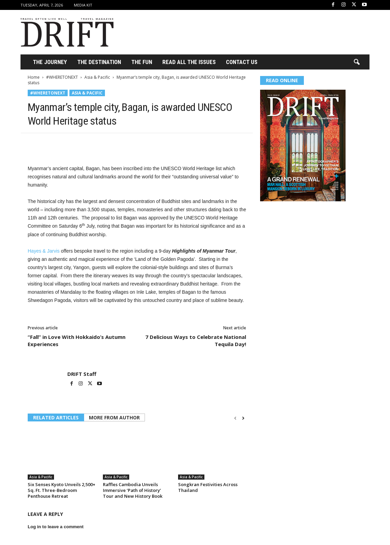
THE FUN (141, 62)
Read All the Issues (189, 62)
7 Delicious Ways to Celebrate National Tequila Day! (195, 340)
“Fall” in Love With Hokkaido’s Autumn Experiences (76, 340)
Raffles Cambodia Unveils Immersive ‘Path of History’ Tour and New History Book (132, 490)
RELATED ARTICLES (56, 417)
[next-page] (243, 418)
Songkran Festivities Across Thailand (208, 487)
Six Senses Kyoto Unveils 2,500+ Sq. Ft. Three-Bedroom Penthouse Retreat (61, 490)
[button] (356, 62)
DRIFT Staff (81, 373)
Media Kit (83, 5)
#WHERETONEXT (62, 77)
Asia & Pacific (97, 77)
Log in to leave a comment (55, 526)
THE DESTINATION (99, 62)
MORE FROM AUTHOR (114, 417)
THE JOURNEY (50, 62)
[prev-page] (235, 418)
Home (34, 77)
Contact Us (241, 62)
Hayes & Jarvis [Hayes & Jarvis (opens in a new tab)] (43, 251)
